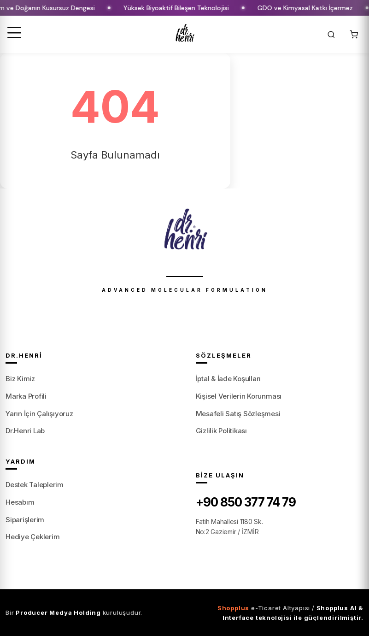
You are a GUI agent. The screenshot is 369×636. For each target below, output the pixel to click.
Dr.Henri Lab (25, 430)
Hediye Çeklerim (32, 536)
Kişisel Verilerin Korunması (239, 396)
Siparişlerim (25, 519)
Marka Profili (26, 396)
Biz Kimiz (20, 378)
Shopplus (233, 608)
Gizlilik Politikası (221, 430)
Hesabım (20, 502)
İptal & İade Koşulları (228, 378)
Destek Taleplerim (35, 484)
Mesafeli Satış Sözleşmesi (238, 413)
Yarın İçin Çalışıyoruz (39, 413)
